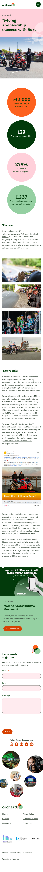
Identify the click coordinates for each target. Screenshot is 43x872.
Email (5, 683)
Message (6, 695)
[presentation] (19, 721)
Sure (4, 231)
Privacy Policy (28, 814)
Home (5, 814)
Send (7, 731)
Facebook (16, 744)
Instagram (21, 744)
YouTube (31, 744)
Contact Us (27, 823)
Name (5, 670)
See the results (12, 628)
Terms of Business (30, 818)
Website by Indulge (10, 859)
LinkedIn (11, 744)
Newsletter (6, 823)
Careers (5, 818)
